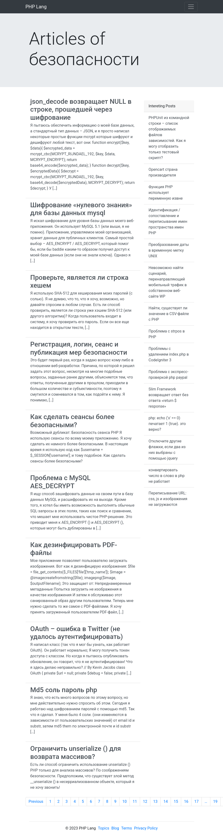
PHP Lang (36, 7)
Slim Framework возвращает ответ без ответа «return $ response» (169, 398)
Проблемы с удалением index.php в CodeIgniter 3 (169, 354)
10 (124, 801)
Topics (103, 828)
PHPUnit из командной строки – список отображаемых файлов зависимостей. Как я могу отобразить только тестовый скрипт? (169, 137)
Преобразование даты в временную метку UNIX (169, 250)
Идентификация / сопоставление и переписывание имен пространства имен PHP (168, 221)
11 (135, 801)
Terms (126, 828)
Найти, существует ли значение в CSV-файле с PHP (169, 314)
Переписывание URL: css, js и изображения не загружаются (168, 499)
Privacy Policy (146, 828)
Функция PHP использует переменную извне (166, 193)
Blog (115, 828)
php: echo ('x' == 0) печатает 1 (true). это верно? (167, 424)
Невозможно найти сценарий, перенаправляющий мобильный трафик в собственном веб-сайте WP (168, 282)
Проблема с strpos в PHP (167, 334)
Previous (36, 801)
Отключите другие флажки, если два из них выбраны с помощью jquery (167, 450)
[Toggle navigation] (191, 6)
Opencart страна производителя (163, 172)
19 (215, 801)
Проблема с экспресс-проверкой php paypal (168, 374)
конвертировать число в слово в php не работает (167, 476)
